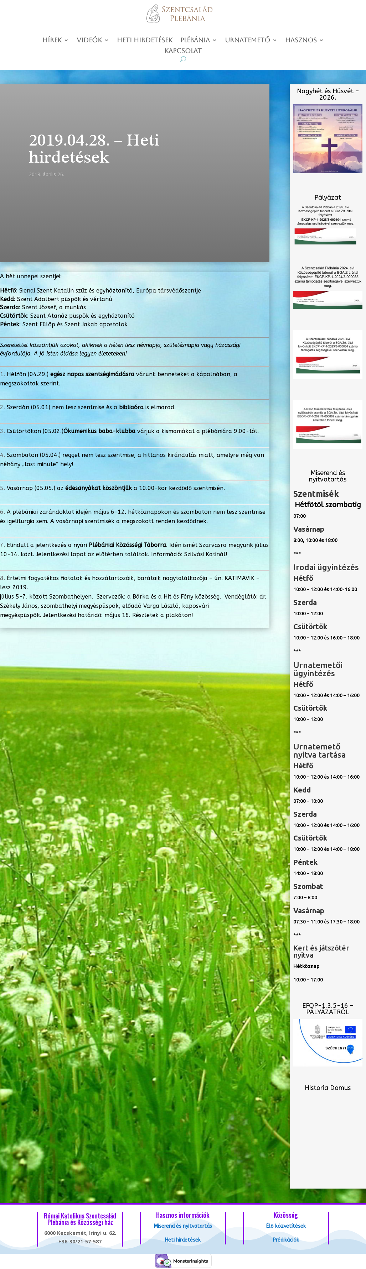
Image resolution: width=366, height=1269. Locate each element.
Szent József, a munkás (54, 307)
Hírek (52, 41)
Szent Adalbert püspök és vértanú (64, 299)
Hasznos (301, 41)
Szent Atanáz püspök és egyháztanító (82, 315)
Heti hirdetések (144, 41)
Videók (89, 41)
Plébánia (195, 41)
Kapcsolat (183, 51)
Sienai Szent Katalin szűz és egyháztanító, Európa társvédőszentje (110, 290)
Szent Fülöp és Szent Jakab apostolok (75, 324)
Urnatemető (247, 41)
